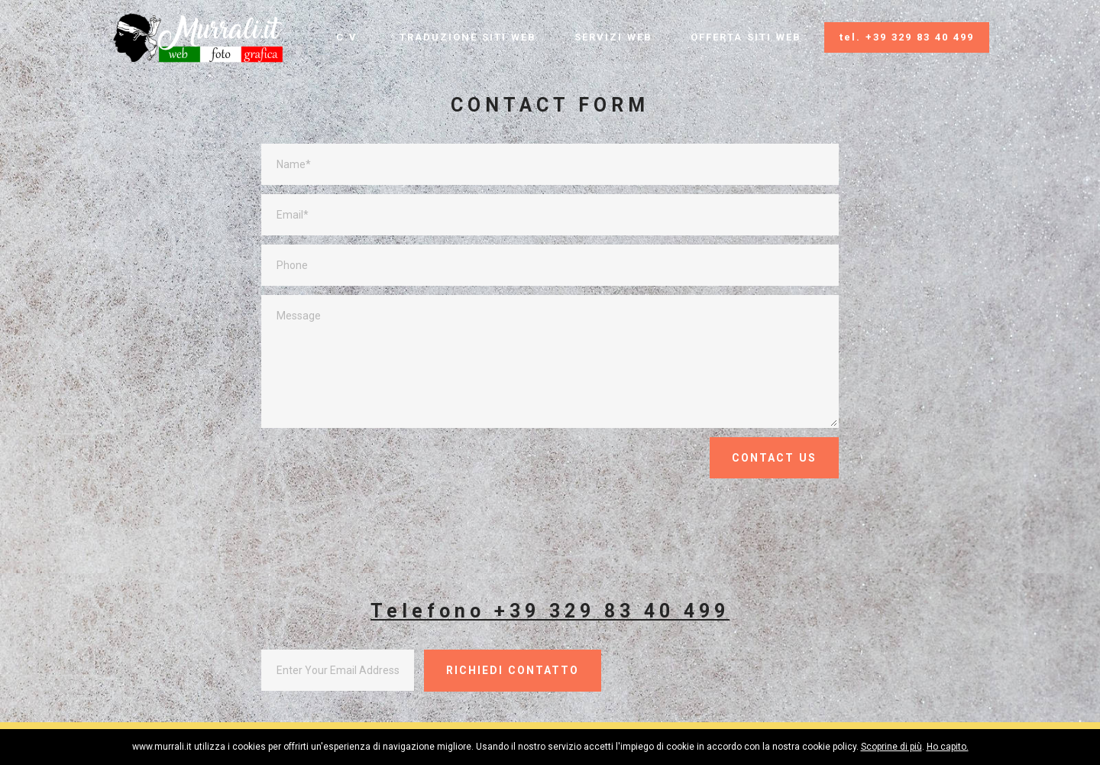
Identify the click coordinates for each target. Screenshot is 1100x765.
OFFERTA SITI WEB (746, 37)
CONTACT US (774, 458)
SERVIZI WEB (613, 37)
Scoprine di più (891, 746)
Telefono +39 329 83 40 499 (550, 611)
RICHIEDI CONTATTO (512, 670)
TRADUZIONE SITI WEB (468, 37)
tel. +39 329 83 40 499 (907, 37)
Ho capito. (948, 746)
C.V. (348, 37)
